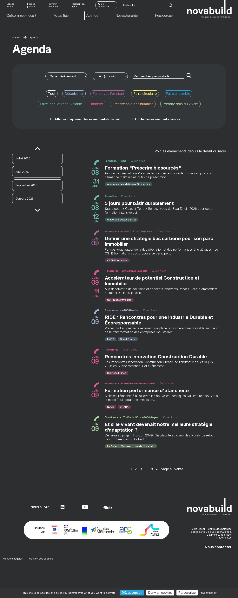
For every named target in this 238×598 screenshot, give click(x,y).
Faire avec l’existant (108, 94)
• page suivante (169, 496)
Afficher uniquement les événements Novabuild (88, 119)
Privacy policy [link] (208, 592)
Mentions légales (13, 585)
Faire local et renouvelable (61, 104)
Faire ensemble (178, 94)
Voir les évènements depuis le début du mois (190, 151)
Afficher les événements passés (157, 119)
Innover (97, 104)
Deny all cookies (160, 593)
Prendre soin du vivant (180, 104)
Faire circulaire (145, 94)
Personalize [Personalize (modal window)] (187, 593)
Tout (51, 94)
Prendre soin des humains (132, 104)
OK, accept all (132, 593)
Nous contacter (218, 574)
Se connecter (103, 6)
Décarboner (73, 94)
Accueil (16, 37)
